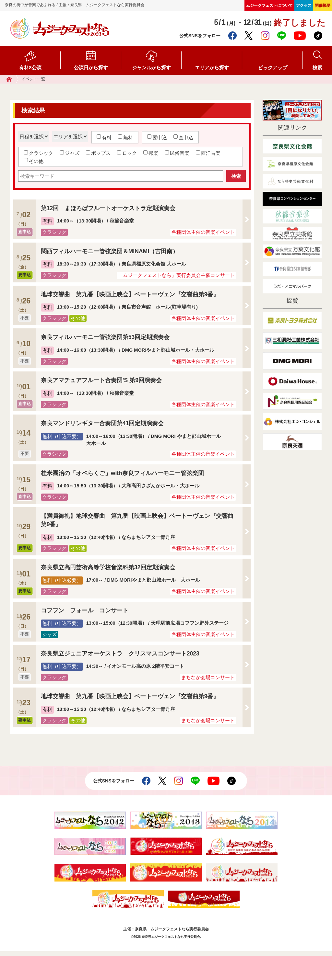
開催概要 (322, 5)
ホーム (12, 79)
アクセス (304, 5)
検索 (317, 67)
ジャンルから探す (151, 67)
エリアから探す (212, 67)
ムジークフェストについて (269, 5)
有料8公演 (30, 67)
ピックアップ (272, 67)
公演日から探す (91, 67)
